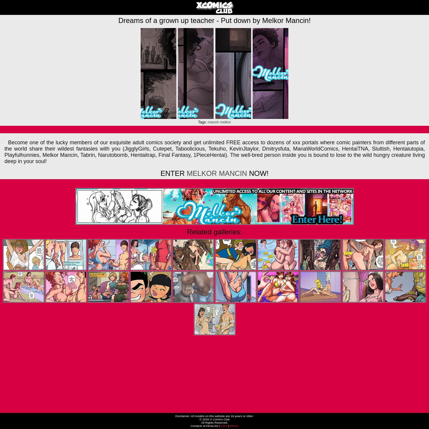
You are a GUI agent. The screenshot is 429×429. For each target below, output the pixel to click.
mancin (213, 122)
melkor (225, 122)
